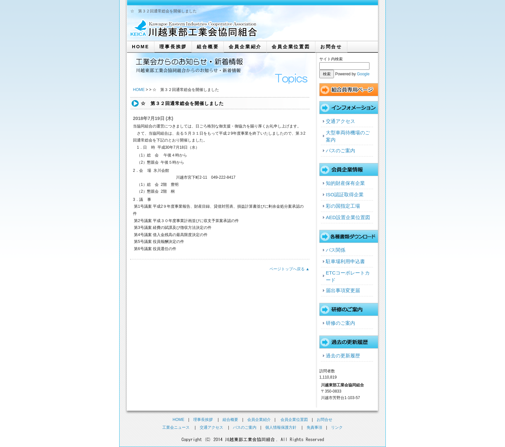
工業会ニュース (176, 427)
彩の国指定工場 (343, 206)
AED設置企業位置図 (348, 217)
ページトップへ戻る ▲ (289, 269)
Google (363, 74)
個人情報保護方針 (280, 427)
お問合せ (331, 46)
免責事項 (314, 427)
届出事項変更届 (343, 290)
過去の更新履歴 (343, 355)
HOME (140, 46)
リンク (337, 427)
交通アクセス (340, 121)
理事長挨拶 (173, 46)
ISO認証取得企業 (345, 194)
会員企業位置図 (291, 46)
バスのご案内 (340, 150)
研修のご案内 (340, 323)
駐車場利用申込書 (345, 261)
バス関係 (335, 250)
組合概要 (208, 46)
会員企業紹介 (245, 46)
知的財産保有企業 (345, 183)
